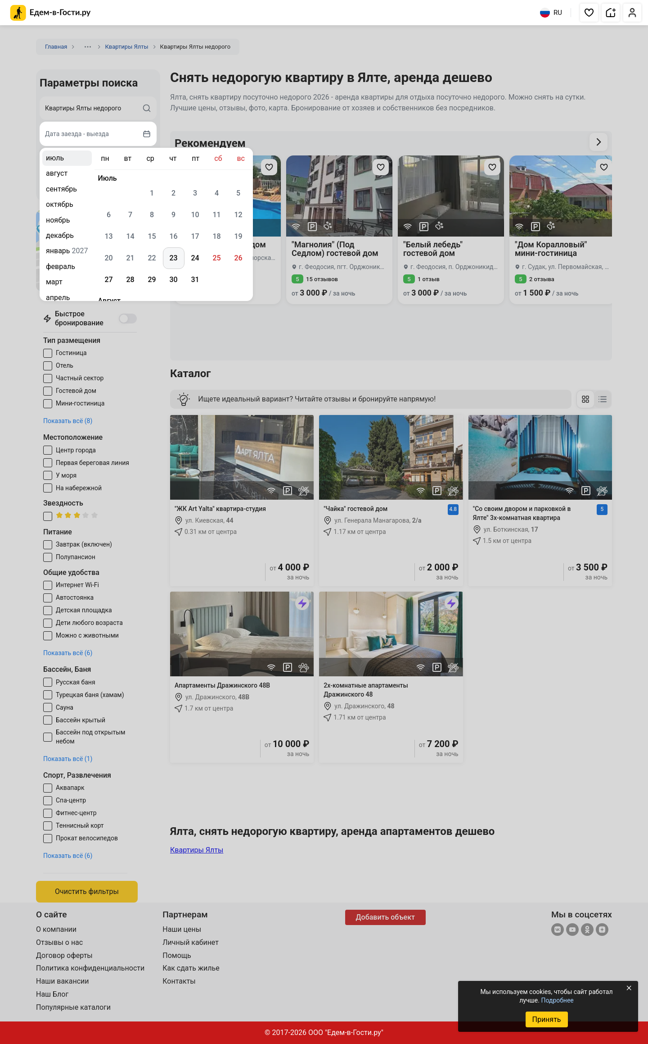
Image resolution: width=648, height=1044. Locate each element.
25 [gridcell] (216, 258)
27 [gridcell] (108, 279)
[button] (589, 13)
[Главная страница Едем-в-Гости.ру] (50, 13)
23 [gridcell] (173, 258)
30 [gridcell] (173, 279)
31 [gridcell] (195, 279)
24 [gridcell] (195, 258)
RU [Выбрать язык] (551, 13)
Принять (546, 1019)
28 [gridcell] (130, 279)
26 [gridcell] (238, 258)
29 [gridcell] (152, 279)
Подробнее (557, 1000)
